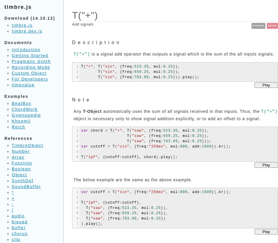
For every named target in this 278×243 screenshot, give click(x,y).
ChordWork (25, 109)
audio (18, 216)
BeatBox (21, 103)
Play (266, 85)
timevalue (23, 85)
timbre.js (22, 25)
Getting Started (30, 55)
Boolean (21, 169)
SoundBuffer (26, 186)
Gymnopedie (26, 115)
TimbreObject (28, 145)
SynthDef (23, 180)
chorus (20, 233)
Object (19, 174)
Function (22, 163)
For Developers (30, 79)
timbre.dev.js (27, 31)
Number (21, 151)
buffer (19, 227)
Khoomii (21, 121)
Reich (18, 127)
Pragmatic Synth (31, 61)
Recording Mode (31, 67)
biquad (20, 221)
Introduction (26, 49)
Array (18, 157)
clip (16, 239)
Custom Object (29, 73)
